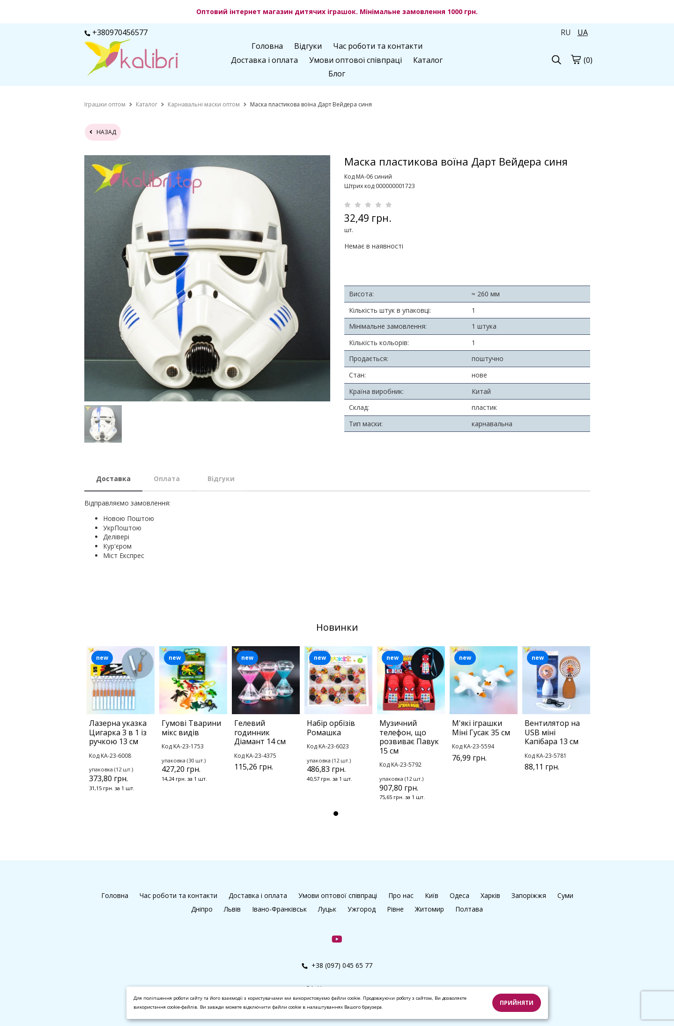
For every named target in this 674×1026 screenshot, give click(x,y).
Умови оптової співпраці (355, 60)
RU (566, 32)
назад (102, 132)
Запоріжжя (528, 895)
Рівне (395, 909)
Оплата (167, 478)
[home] (105, 104)
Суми (565, 895)
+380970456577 (116, 32)
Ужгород (362, 909)
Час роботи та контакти (377, 46)
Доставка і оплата (264, 60)
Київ (431, 895)
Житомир (429, 909)
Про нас (401, 895)
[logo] (131, 58)
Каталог (428, 60)
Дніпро (202, 909)
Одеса (459, 895)
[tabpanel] (120, 731)
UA (583, 32)
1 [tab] (335, 813)
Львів (232, 909)
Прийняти (516, 1003)
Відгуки (308, 46)
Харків (490, 895)
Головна (267, 46)
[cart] (575, 59)
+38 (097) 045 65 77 (337, 965)
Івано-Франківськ (279, 909)
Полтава (469, 909)
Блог (336, 73)
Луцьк (327, 909)
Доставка (113, 478)
